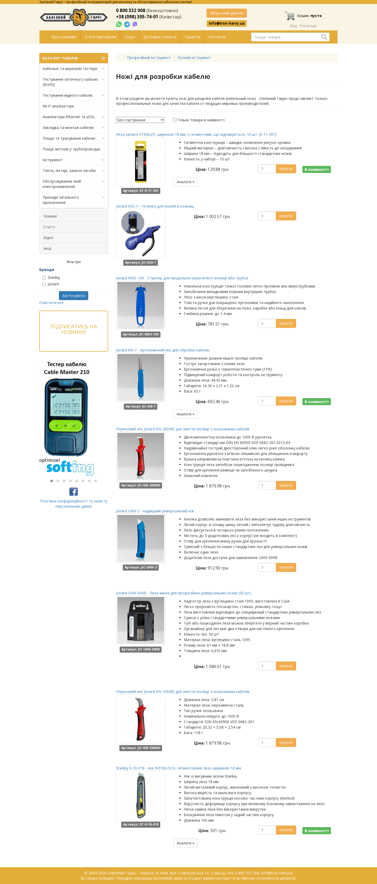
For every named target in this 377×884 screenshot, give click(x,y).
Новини (50, 216)
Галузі (129, 36)
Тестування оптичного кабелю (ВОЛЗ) (74, 82)
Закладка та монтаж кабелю (74, 127)
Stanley (51, 277)
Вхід (293, 26)
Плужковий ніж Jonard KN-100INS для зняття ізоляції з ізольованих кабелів (183, 691)
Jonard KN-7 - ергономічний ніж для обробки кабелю (162, 350)
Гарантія (192, 36)
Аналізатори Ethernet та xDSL (74, 117)
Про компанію (63, 36)
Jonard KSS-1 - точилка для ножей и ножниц (155, 206)
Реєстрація (308, 26)
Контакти (216, 36)
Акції (47, 248)
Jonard (50, 283)
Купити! (286, 168)
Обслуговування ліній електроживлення (74, 184)
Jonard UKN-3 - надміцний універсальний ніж (155, 510)
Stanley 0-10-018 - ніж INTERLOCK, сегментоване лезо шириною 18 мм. (179, 768)
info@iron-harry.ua (227, 23)
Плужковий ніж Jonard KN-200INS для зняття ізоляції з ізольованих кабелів (183, 428)
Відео (48, 237)
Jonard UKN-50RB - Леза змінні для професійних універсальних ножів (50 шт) (183, 592)
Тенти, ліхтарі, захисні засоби (74, 170)
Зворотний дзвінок (226, 12)
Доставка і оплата (159, 36)
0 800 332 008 (130, 10)
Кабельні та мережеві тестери (74, 68)
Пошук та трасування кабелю (74, 138)
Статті (49, 226)
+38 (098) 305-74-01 (137, 17)
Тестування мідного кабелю (74, 95)
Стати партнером (100, 36)
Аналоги (186, 181)
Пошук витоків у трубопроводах (71, 149)
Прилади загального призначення (74, 200)
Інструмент (74, 159)
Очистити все (51, 302)
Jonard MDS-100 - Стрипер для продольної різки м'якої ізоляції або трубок (182, 277)
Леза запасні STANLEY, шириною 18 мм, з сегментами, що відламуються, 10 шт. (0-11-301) (196, 134)
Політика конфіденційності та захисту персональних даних (73, 503)
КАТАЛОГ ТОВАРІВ (73, 58)
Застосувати (73, 295)
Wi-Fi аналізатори (58, 106)
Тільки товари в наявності (201, 119)
